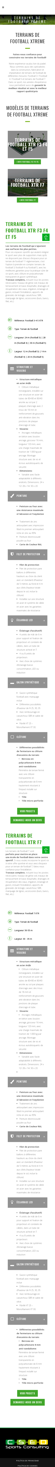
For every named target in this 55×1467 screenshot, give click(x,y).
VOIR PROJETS (27, 811)
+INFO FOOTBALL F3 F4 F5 (27, 162)
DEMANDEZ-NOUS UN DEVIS (27, 820)
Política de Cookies (27, 1466)
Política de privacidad (27, 1461)
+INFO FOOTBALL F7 (27, 200)
